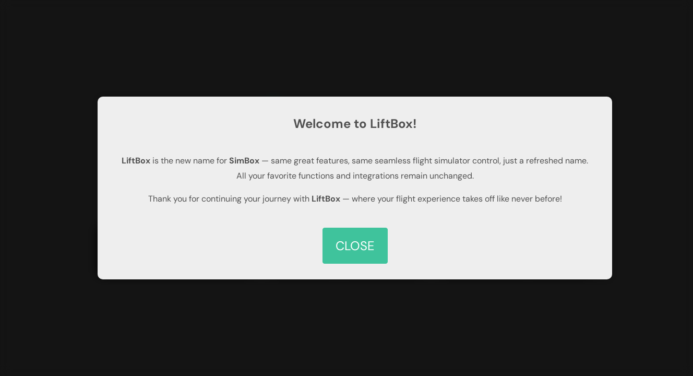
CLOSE (355, 246)
